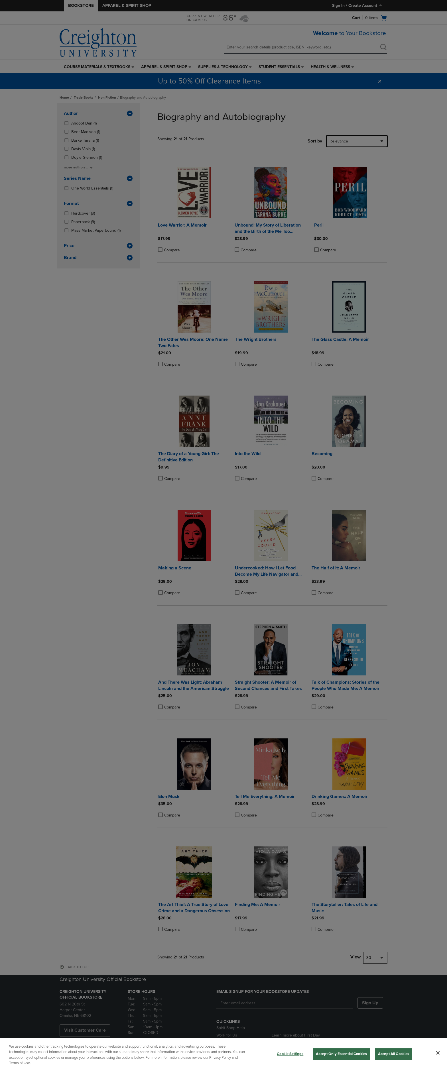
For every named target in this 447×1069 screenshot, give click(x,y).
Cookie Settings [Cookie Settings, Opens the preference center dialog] (290, 1054)
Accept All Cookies (393, 1054)
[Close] (438, 1052)
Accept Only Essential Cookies (341, 1054)
